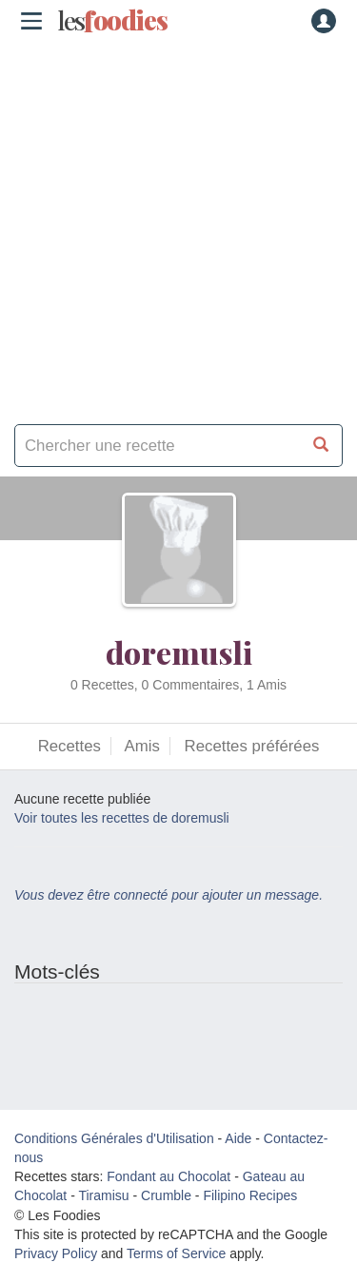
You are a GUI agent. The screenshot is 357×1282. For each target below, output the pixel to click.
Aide (238, 1138)
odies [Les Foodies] (112, 21)
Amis (142, 746)
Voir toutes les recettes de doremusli (121, 818)
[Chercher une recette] (321, 445)
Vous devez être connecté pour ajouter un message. (168, 895)
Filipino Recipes (250, 1195)
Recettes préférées (252, 746)
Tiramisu (103, 1195)
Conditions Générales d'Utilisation (114, 1138)
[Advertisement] (178, 226)
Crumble (166, 1195)
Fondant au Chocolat (168, 1176)
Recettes (69, 746)
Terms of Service (176, 1253)
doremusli (179, 651)
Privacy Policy (55, 1253)
